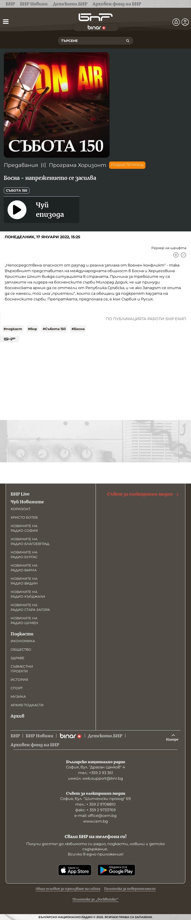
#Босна (78, 329)
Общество (21, 649)
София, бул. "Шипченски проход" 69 (95, 798)
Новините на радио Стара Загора (30, 607)
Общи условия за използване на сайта (68, 889)
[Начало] (96, 17)
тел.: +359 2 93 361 (95, 773)
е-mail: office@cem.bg (95, 815)
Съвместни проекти (22, 668)
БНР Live (20, 494)
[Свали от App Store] (75, 870)
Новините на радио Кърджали (28, 594)
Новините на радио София (24, 528)
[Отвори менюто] (5, 21)
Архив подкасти (27, 705)
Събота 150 (16, 190)
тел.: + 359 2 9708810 (95, 804)
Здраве (17, 658)
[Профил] (185, 22)
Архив (17, 716)
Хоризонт (20, 509)
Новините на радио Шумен (24, 620)
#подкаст (13, 329)
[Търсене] (128, 40)
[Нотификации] (176, 22)
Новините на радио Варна (24, 567)
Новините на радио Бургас (24, 554)
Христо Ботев (24, 517)
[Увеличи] (176, 255)
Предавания (21, 165)
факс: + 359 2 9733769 (95, 810)
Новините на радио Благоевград (30, 541)
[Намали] (183, 255)
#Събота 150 (54, 329)
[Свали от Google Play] (116, 870)
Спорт (17, 688)
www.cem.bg (95, 821)
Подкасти (22, 634)
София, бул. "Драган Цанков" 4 (95, 767)
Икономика (23, 641)
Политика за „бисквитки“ (95, 899)
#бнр (32, 329)
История (19, 680)
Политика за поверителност (130, 889)
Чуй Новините (27, 501)
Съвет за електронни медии (143, 494)
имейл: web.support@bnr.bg (95, 778)
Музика (18, 696)
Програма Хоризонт (77, 165)
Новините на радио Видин (24, 581)
